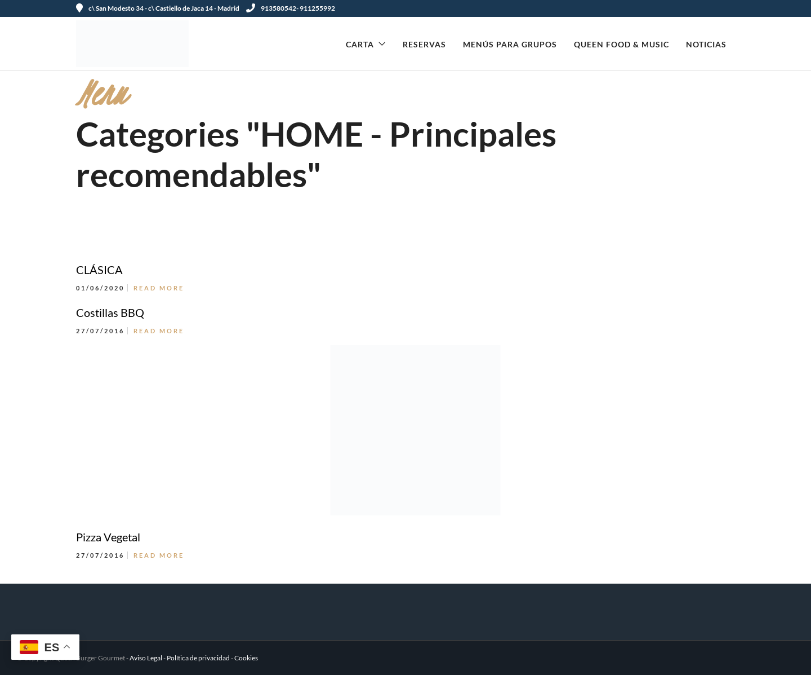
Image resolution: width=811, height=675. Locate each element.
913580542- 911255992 (290, 8)
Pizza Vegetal (108, 537)
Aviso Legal (146, 658)
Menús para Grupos (510, 44)
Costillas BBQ (110, 312)
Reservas (424, 44)
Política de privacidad (198, 658)
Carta (360, 44)
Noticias (706, 44)
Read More (158, 288)
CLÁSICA (99, 269)
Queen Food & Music (621, 44)
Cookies (246, 658)
